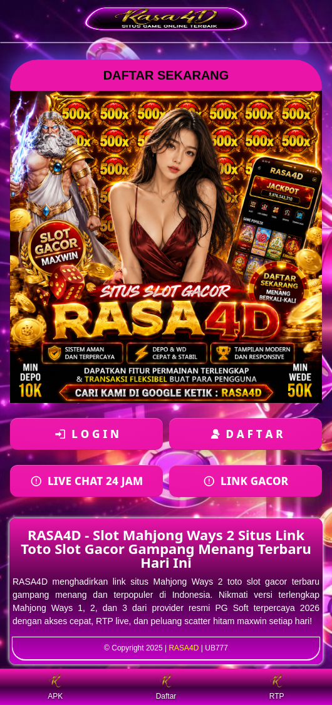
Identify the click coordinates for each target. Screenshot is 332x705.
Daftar (166, 687)
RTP (276, 687)
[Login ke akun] (86, 434)
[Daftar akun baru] (245, 434)
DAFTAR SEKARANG (166, 75)
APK (55, 687)
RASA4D (184, 648)
